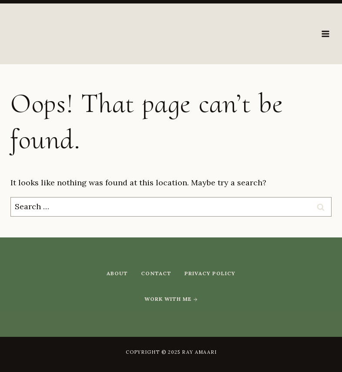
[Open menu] (325, 33)
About (117, 273)
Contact (156, 273)
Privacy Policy (209, 273)
